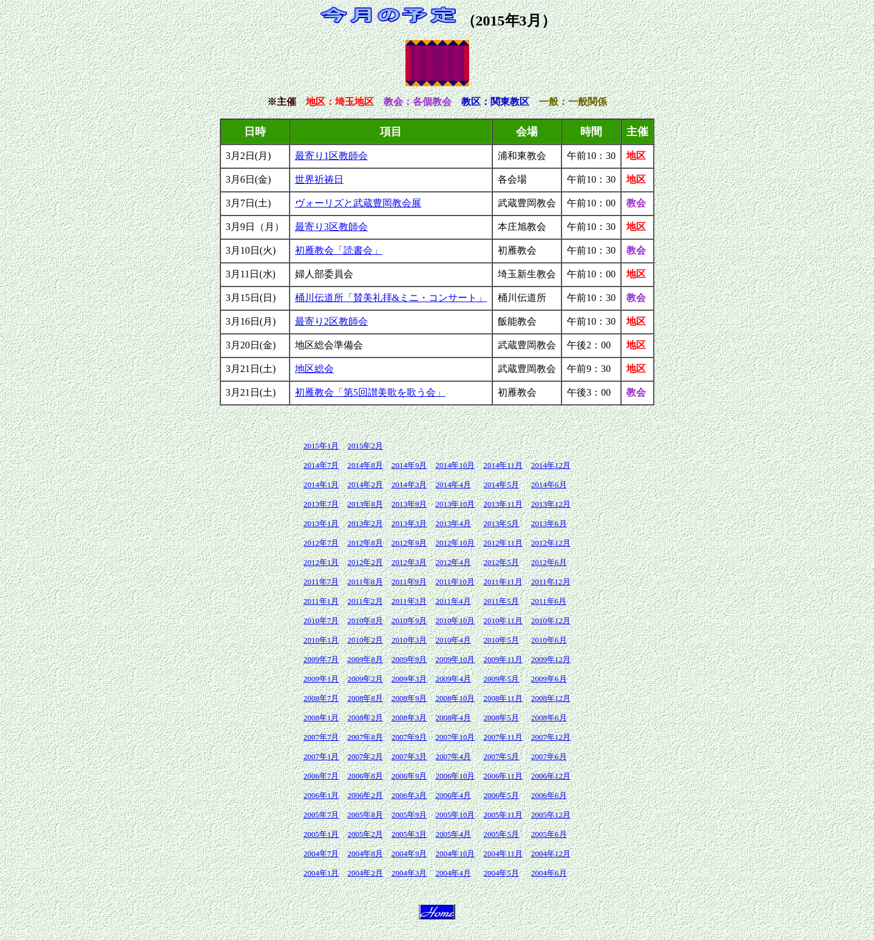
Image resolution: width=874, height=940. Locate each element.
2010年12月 (551, 620)
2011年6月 (548, 601)
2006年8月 (365, 775)
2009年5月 (501, 678)
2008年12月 (551, 698)
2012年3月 (409, 562)
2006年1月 (321, 795)
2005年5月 (501, 834)
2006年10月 (455, 775)
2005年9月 (409, 814)
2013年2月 (365, 523)
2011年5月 (500, 601)
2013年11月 (503, 504)
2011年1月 (321, 601)
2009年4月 (453, 678)
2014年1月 (321, 484)
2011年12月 (551, 581)
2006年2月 (365, 795)
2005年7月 (321, 814)
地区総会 (314, 368)
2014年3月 (409, 484)
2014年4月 (453, 484)
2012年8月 (365, 542)
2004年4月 (453, 872)
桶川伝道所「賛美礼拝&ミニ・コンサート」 (391, 297)
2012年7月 (321, 542)
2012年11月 (503, 542)
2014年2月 (365, 484)
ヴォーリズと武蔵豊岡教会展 (358, 203)
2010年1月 (321, 639)
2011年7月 (321, 581)
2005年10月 (455, 814)
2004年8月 (365, 853)
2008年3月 (409, 717)
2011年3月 (409, 601)
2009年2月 (365, 678)
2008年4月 (453, 717)
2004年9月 (409, 853)
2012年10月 (455, 542)
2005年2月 (365, 834)
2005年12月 (551, 814)
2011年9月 (409, 581)
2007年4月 (453, 756)
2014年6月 (549, 484)
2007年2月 (365, 756)
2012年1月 (321, 562)
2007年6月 (549, 756)
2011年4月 (452, 601)
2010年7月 (321, 620)
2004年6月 (549, 872)
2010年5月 (501, 639)
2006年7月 (321, 775)
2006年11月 (503, 775)
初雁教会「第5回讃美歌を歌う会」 (370, 392)
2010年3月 (409, 639)
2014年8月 (365, 465)
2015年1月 (321, 445)
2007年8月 (365, 737)
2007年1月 (321, 756)
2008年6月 (549, 717)
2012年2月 (365, 562)
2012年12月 (551, 542)
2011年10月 (455, 581)
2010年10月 (455, 620)
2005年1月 (321, 834)
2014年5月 (501, 484)
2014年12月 (551, 465)
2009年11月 (503, 659)
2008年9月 (409, 698)
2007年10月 (455, 737)
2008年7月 (321, 698)
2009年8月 (365, 659)
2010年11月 (503, 620)
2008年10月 (455, 698)
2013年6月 (549, 523)
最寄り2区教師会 (331, 321)
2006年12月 (551, 775)
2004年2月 (365, 872)
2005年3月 (409, 834)
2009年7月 (321, 659)
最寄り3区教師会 (331, 226)
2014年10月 (455, 465)
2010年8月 (365, 620)
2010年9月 (409, 620)
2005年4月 (453, 834)
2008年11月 (503, 698)
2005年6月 (549, 834)
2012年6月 (549, 562)
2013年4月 (453, 523)
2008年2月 (365, 717)
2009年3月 (409, 678)
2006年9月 (409, 775)
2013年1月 (321, 523)
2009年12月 (551, 659)
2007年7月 (321, 737)
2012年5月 (501, 562)
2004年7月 (321, 853)
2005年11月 (503, 814)
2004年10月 (455, 853)
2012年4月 (453, 562)
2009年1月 (321, 678)
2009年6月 (549, 678)
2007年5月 (501, 756)
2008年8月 (365, 698)
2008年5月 (501, 717)
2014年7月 (321, 465)
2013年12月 (551, 504)
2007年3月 (409, 756)
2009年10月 (455, 659)
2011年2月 (364, 601)
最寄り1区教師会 (331, 155)
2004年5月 (501, 872)
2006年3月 (409, 795)
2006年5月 (501, 795)
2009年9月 (409, 659)
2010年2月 (365, 639)
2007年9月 (409, 737)
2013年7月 (321, 504)
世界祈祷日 (319, 179)
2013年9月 (409, 504)
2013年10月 (455, 504)
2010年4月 (453, 639)
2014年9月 (409, 465)
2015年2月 (365, 445)
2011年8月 (364, 581)
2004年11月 (503, 853)
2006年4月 (453, 795)
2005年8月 (365, 814)
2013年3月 (409, 523)
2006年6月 (549, 795)
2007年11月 (503, 737)
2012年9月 (409, 542)
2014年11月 (503, 465)
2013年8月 (365, 504)
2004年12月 (551, 853)
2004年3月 (409, 872)
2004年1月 (321, 872)
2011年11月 (502, 581)
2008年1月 (321, 717)
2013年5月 (501, 523)
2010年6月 (549, 639)
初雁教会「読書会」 (338, 250)
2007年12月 (551, 737)
